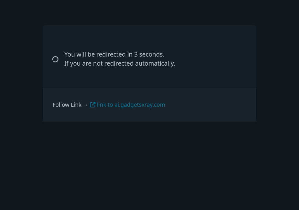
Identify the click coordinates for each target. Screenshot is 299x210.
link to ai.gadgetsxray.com (127, 104)
